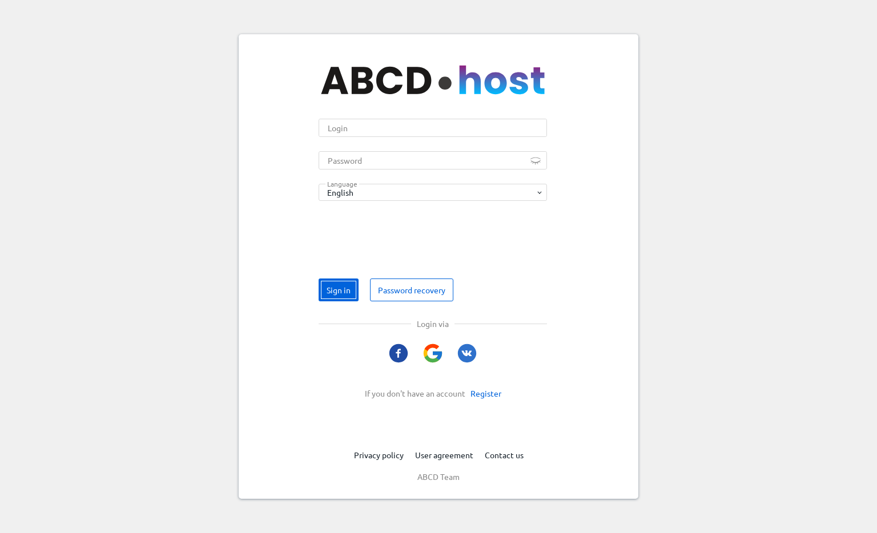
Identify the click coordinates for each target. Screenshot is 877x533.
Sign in (339, 290)
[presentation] (405, 237)
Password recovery (411, 290)
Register (485, 393)
